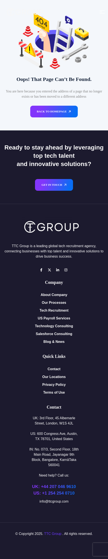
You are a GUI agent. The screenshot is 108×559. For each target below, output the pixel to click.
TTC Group (52, 534)
